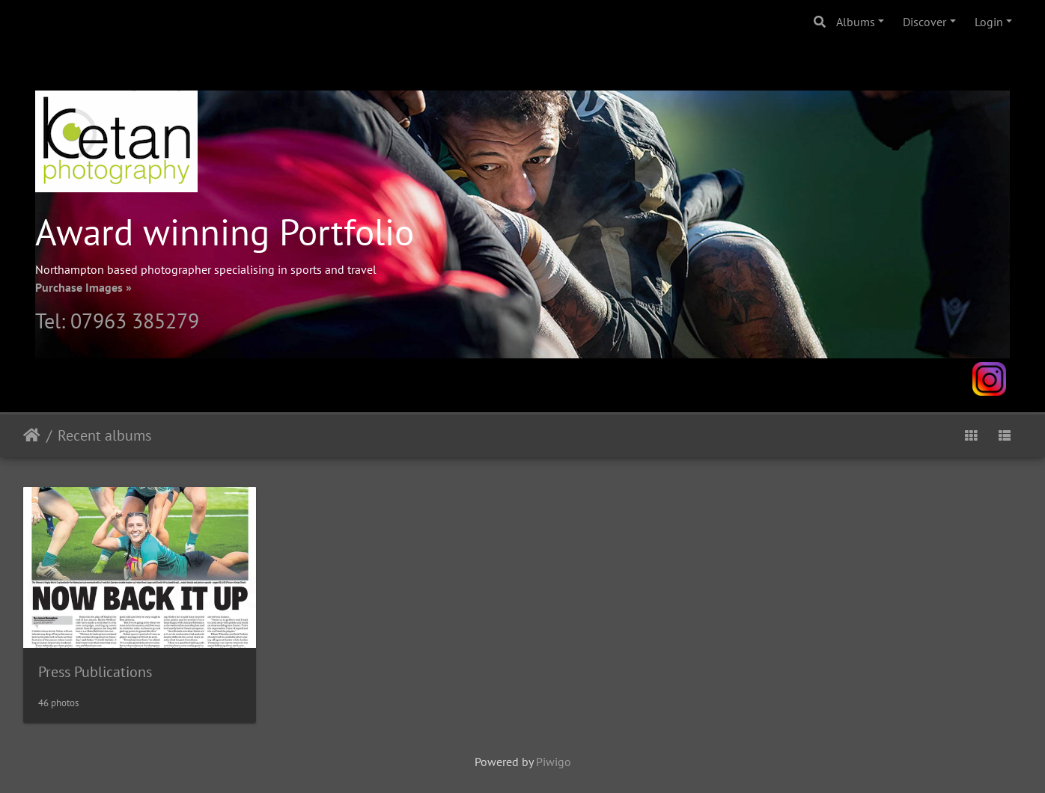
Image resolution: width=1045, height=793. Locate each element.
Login (989, 21)
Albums (855, 21)
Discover (924, 21)
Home (31, 435)
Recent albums (104, 435)
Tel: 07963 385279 (117, 320)
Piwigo (553, 761)
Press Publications (95, 672)
